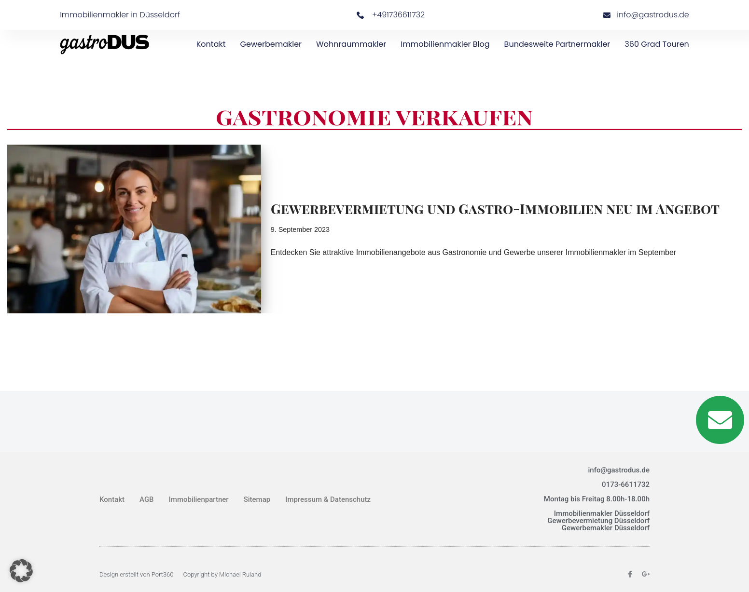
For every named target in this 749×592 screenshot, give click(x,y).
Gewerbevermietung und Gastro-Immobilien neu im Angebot (495, 208)
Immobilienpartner (199, 499)
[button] (21, 571)
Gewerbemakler (271, 44)
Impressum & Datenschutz (328, 499)
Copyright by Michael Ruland (222, 574)
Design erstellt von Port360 (136, 574)
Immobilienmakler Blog (445, 44)
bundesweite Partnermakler (557, 44)
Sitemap (257, 499)
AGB (146, 499)
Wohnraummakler (351, 44)
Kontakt (211, 44)
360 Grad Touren (656, 44)
